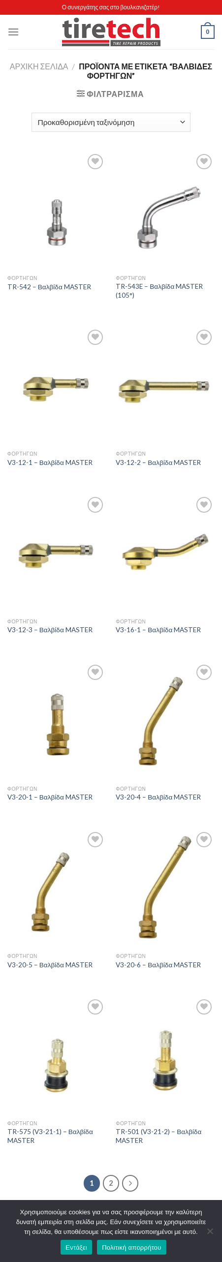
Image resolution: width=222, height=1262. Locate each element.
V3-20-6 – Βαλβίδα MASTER (158, 965)
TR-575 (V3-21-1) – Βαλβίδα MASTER (50, 1136)
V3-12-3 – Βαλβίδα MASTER (50, 630)
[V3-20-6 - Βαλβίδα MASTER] (165, 889)
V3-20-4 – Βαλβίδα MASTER (158, 797)
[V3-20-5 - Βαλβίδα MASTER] (56, 889)
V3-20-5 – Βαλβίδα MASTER (50, 965)
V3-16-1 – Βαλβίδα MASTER (158, 630)
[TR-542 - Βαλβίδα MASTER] (56, 211)
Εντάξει (76, 1247)
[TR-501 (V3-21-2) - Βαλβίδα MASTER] (165, 1056)
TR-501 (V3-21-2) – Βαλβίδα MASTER (158, 1136)
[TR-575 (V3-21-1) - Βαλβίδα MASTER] (56, 1056)
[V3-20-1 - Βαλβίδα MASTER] (56, 721)
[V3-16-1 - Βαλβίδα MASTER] (165, 553)
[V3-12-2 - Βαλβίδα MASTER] (165, 386)
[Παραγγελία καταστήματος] (111, 122)
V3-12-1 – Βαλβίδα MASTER (50, 462)
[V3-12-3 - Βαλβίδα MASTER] (56, 553)
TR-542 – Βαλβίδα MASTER (49, 287)
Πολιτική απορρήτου (131, 1247)
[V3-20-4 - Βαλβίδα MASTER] (165, 721)
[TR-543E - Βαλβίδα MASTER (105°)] (165, 211)
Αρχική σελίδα (39, 66)
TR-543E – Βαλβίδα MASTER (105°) (159, 290)
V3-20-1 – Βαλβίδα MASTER (50, 797)
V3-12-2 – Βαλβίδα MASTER (158, 462)
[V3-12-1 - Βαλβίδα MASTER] (56, 386)
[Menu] (13, 32)
